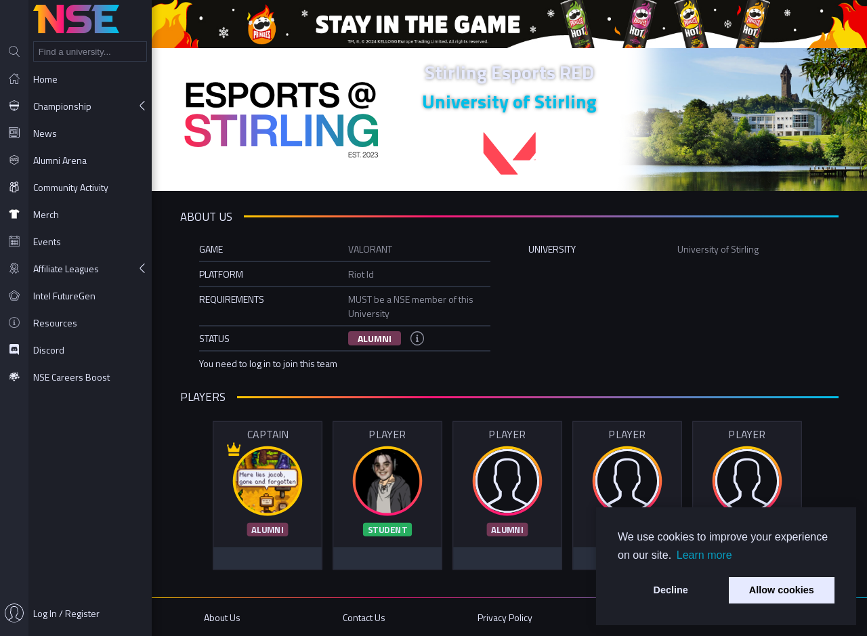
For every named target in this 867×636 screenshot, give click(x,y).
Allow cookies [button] (781, 590)
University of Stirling (509, 101)
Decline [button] (671, 590)
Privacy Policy (505, 617)
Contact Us (364, 617)
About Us (222, 617)
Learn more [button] (704, 555)
